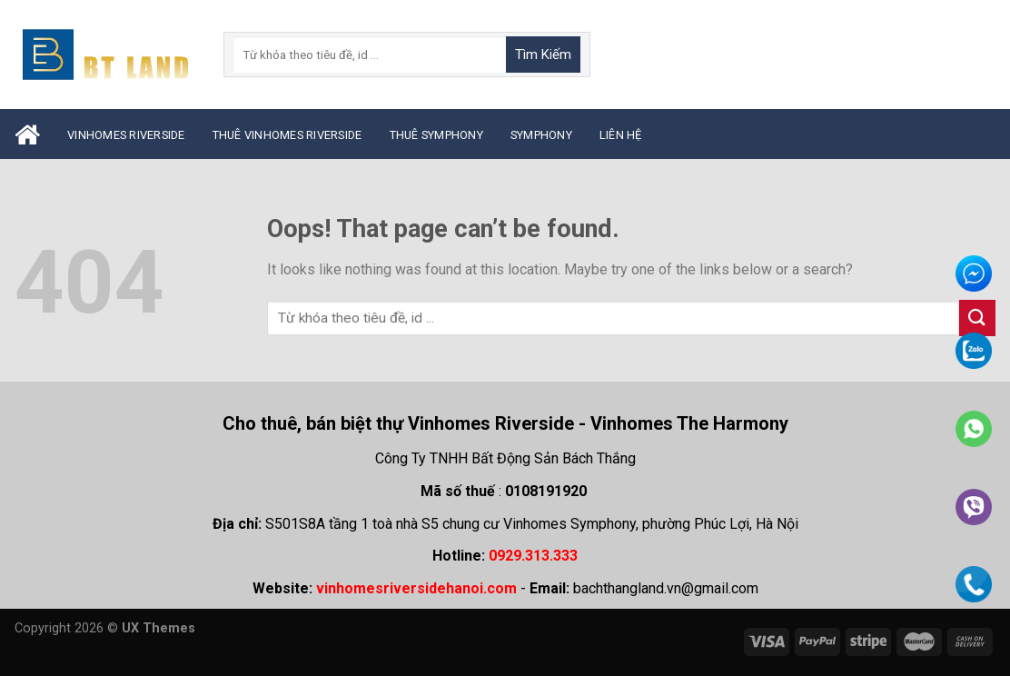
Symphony (541, 135)
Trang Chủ (27, 134)
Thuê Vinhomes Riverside (287, 135)
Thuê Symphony (436, 135)
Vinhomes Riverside (126, 135)
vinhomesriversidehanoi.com (416, 588)
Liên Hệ (620, 135)
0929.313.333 (533, 555)
